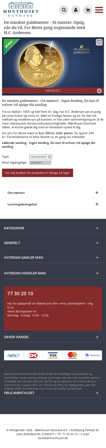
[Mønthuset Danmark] (22, 10)
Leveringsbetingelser (22, 204)
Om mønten (16, 193)
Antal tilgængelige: (14, 162)
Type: (5, 156)
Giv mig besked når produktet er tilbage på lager (37, 173)
